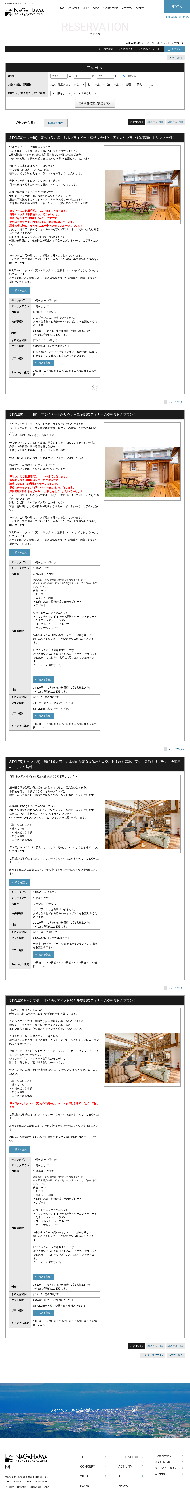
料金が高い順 (175, 122)
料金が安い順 (155, 122)
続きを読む (21, 290)
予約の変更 (127, 49)
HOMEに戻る (176, 57)
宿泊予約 (177, 6)
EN (157, 8)
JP (152, 8)
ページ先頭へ (175, 402)
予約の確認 (107, 49)
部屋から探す (55, 123)
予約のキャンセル (150, 49)
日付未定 (129, 76)
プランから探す (26, 123)
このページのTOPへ (153, 1355)
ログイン (176, 49)
